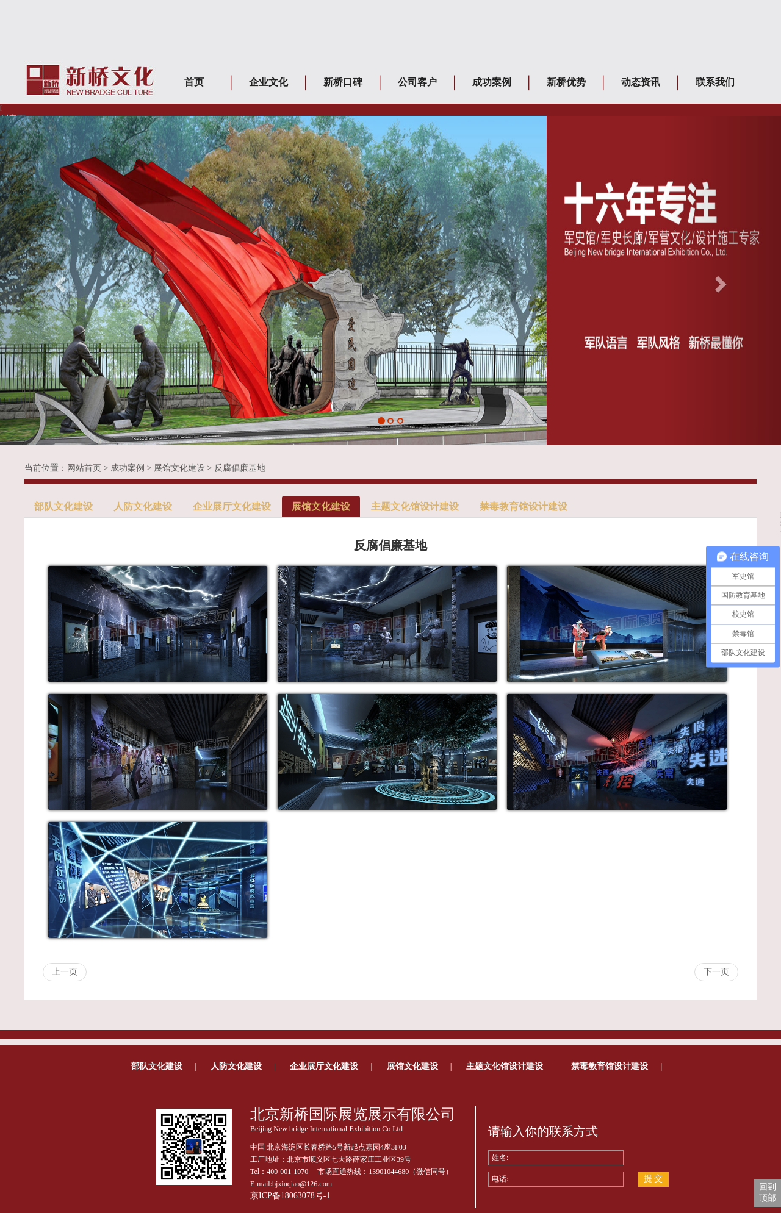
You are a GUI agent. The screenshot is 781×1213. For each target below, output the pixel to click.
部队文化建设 (63, 506)
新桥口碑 (342, 82)
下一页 (716, 971)
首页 (194, 82)
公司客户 (417, 82)
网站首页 (84, 468)
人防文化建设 (142, 506)
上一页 (64, 971)
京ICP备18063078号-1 (290, 1195)
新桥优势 (566, 82)
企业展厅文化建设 (232, 506)
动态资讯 (640, 82)
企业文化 (268, 82)
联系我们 (715, 82)
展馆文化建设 (179, 468)
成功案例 (491, 82)
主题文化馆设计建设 (415, 506)
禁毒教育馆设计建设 (523, 506)
